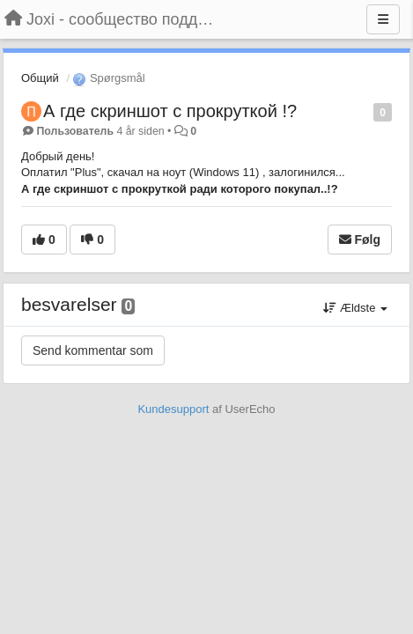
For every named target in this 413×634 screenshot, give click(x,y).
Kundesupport (173, 409)
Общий (40, 78)
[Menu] (383, 19)
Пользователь (75, 131)
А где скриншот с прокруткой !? (170, 111)
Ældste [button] (355, 307)
